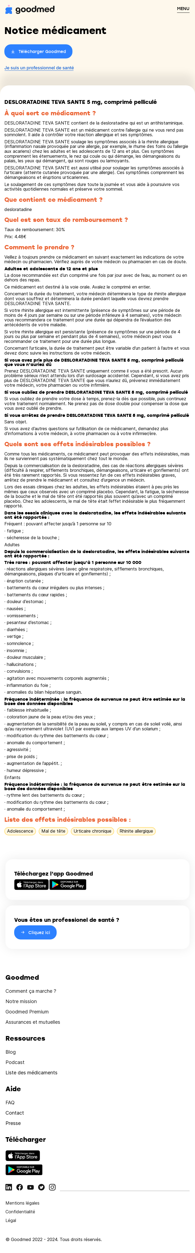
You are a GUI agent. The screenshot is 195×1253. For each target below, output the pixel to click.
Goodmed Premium (27, 1012)
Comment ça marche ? (30, 991)
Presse (13, 1123)
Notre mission (21, 1001)
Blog (10, 1052)
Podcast (15, 1062)
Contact (14, 1113)
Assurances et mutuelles (32, 1022)
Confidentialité (20, 1211)
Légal (10, 1220)
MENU (183, 8)
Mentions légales (22, 1203)
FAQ (10, 1102)
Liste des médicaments (31, 1072)
